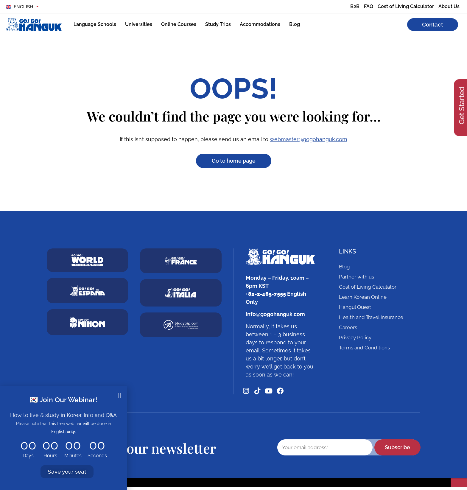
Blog (294, 24)
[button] (119, 395)
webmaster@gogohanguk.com (308, 139)
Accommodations (260, 24)
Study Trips (218, 24)
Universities (138, 24)
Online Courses (178, 24)
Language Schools (95, 24)
